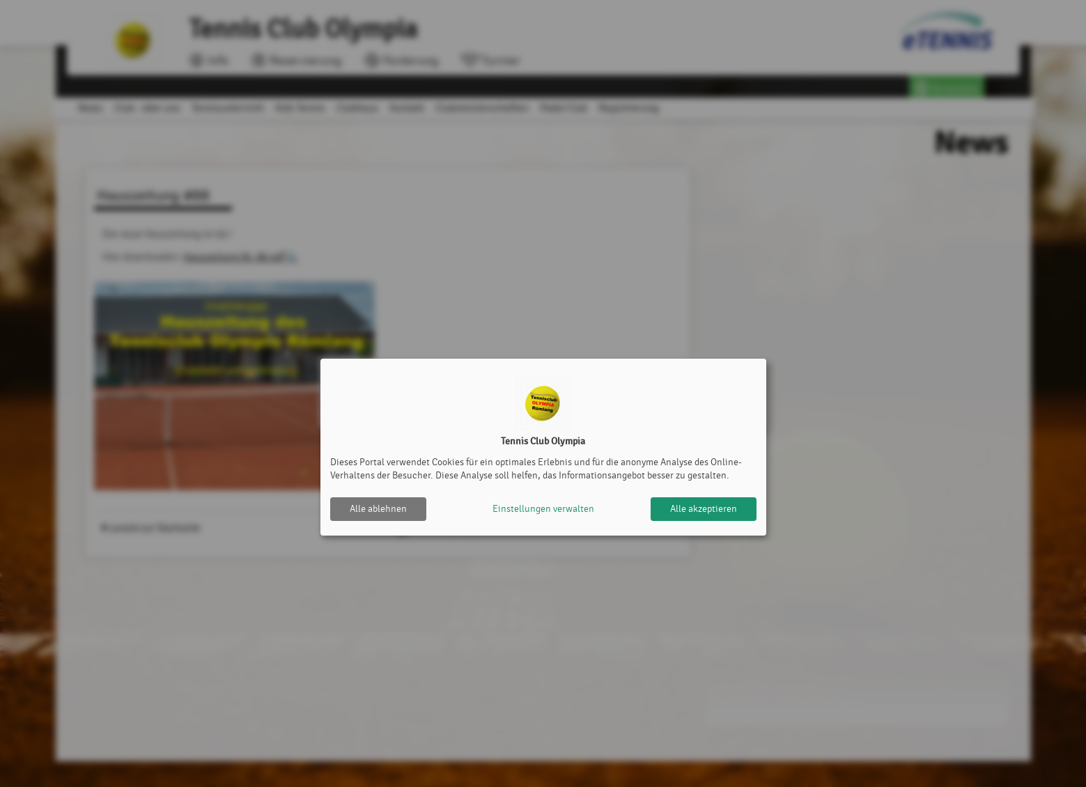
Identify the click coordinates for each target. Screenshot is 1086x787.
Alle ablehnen (378, 509)
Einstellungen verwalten (543, 509)
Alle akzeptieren (703, 509)
